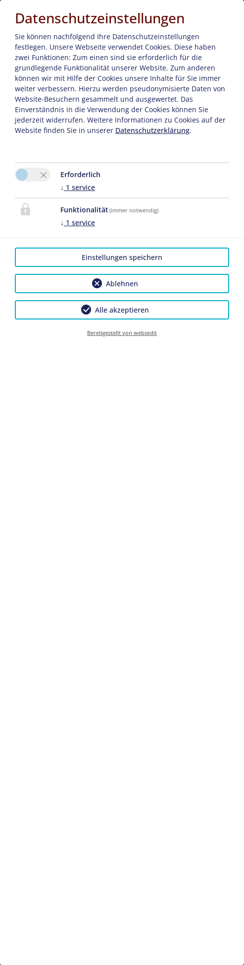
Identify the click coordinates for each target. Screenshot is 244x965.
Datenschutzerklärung (152, 130)
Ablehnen (122, 283)
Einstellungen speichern (122, 257)
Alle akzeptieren (122, 310)
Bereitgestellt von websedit (122, 332)
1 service (77, 187)
